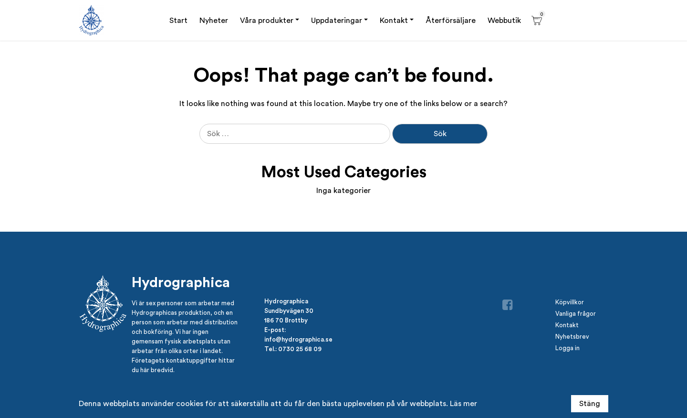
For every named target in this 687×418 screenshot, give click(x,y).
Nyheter (213, 20)
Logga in (567, 348)
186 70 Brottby (286, 320)
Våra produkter (266, 20)
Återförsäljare (451, 20)
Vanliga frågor (575, 313)
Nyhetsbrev (572, 336)
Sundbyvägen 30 (288, 310)
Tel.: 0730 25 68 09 (293, 349)
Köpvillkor (569, 302)
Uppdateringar (336, 20)
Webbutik (504, 20)
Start (178, 20)
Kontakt (394, 20)
